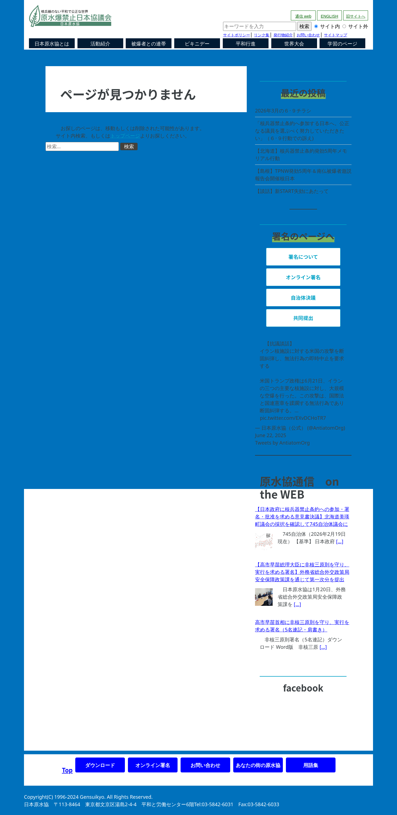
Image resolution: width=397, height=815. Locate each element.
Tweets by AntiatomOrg (282, 442)
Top (67, 770)
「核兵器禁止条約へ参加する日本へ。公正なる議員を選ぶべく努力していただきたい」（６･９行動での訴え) (302, 130)
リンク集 (261, 35)
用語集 (310, 765)
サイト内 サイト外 (295, 26)
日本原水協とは (51, 44)
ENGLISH (329, 16)
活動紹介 (100, 44)
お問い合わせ (308, 35)
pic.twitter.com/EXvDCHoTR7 (293, 418)
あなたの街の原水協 (258, 765)
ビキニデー (197, 44)
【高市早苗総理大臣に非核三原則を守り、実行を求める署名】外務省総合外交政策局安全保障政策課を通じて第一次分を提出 (302, 572)
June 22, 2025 (270, 435)
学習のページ (342, 44)
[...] (339, 541)
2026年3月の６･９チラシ (283, 110)
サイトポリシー (236, 35)
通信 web (303, 16)
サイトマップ (335, 35)
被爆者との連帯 (148, 44)
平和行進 (246, 44)
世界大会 (294, 44)
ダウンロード (100, 765)
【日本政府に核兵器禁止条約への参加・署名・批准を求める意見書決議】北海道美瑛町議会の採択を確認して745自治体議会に (302, 516)
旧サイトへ (355, 16)
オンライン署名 (152, 765)
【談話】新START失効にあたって (292, 191)
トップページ (125, 135)
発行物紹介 (283, 35)
